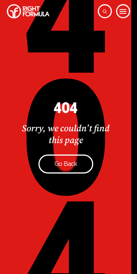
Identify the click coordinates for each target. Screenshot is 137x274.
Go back (65, 164)
